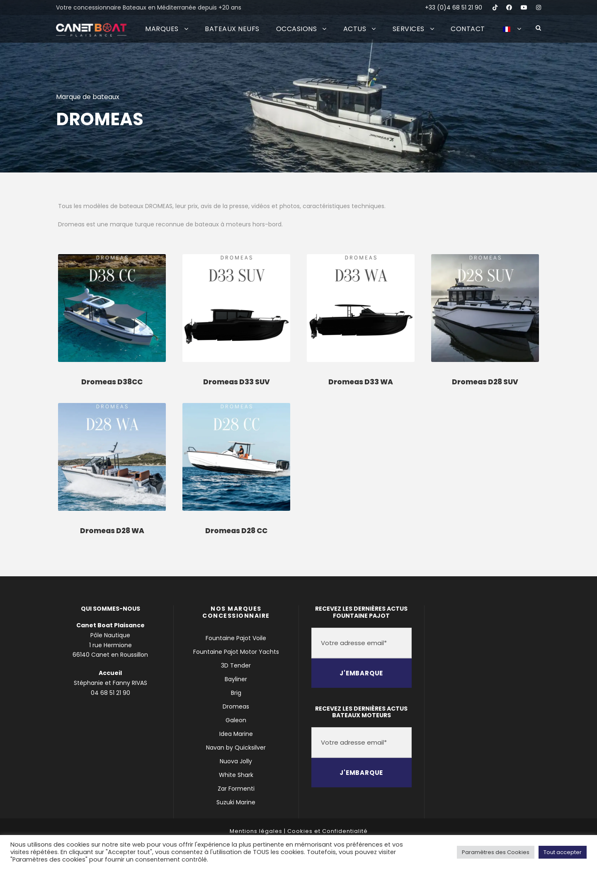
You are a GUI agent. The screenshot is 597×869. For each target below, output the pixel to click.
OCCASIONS (296, 29)
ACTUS (354, 29)
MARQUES (162, 29)
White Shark (236, 775)
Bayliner (236, 679)
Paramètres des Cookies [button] (495, 852)
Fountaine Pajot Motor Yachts (236, 652)
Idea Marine (236, 734)
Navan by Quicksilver (236, 747)
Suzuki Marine (235, 802)
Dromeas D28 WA (112, 531)
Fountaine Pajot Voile (236, 638)
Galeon (236, 720)
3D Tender (236, 665)
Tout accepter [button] (563, 852)
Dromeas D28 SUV (485, 382)
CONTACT (468, 29)
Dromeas (236, 706)
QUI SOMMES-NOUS (110, 608)
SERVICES (409, 29)
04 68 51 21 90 (110, 693)
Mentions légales (256, 831)
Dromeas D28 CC (236, 531)
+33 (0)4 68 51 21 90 (453, 7)
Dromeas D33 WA (360, 382)
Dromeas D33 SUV (236, 382)
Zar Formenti (236, 788)
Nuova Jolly (236, 761)
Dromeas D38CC (112, 382)
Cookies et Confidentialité (327, 831)
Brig (236, 693)
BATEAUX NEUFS (232, 29)
